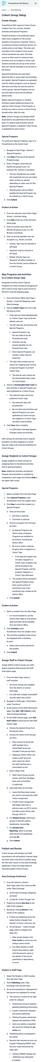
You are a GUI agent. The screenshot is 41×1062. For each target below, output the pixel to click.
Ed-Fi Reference (16, 10)
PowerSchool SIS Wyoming (19, 3)
